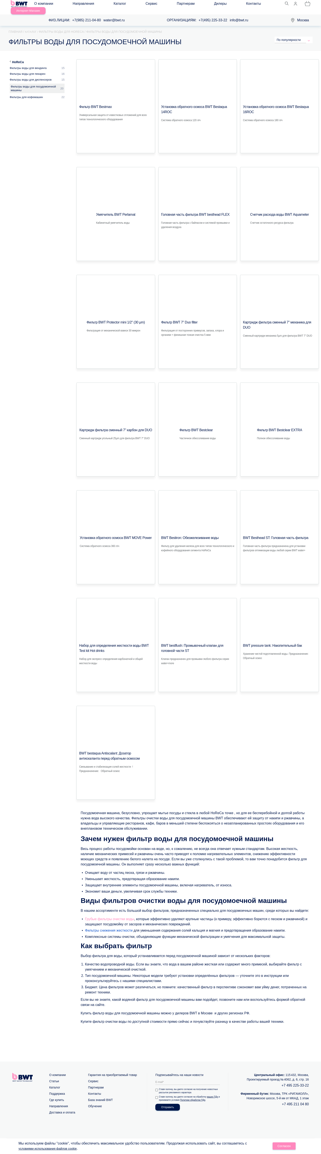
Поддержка (57, 1088)
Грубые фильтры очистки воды (109, 914)
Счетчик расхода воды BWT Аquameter (279, 209)
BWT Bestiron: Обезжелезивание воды (186, 533)
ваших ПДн (213, 1092)
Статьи (54, 1076)
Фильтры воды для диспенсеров (31, 74)
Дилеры (159, 4)
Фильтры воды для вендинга (28, 63)
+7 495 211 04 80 (295, 1099)
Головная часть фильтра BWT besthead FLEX (191, 209)
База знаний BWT (100, 1095)
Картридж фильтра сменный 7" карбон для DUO (112, 425)
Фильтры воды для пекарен (27, 68)
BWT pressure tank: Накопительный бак (268, 640)
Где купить (56, 1095)
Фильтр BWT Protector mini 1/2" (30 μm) (114, 317)
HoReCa (18, 57)
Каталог (98, 4)
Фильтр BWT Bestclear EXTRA (279, 425)
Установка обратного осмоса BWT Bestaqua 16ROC (279, 102)
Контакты (180, 4)
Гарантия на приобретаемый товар (112, 1070)
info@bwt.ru (239, 15)
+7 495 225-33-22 (295, 1080)
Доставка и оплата (62, 1107)
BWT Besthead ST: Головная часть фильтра (271, 533)
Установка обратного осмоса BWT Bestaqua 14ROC (197, 102)
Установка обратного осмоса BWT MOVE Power (116, 533)
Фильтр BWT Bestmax (93, 102)
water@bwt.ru (114, 15)
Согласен (284, 1146)
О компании (47, 4)
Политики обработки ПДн (195, 1095)
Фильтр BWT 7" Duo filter (177, 317)
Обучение (95, 1101)
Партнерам (138, 4)
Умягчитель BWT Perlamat (116, 209)
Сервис (117, 4)
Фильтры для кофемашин (26, 92)
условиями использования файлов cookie (52, 1149)
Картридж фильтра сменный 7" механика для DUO (278, 317)
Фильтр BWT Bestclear (193, 425)
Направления (74, 4)
